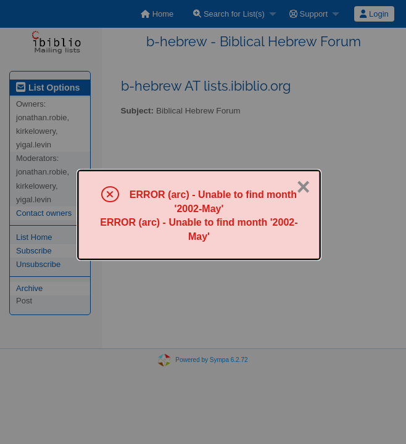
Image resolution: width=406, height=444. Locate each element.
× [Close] (303, 187)
